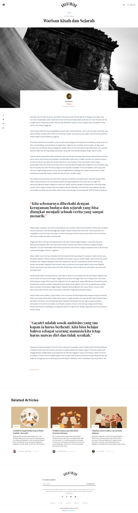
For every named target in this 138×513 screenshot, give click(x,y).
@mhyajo (69, 104)
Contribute (68, 503)
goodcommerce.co (71, 510)
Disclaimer (85, 503)
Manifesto (52, 503)
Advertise (76, 503)
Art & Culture (69, 16)
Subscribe (131, 5)
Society (69, 12)
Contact (60, 503)
